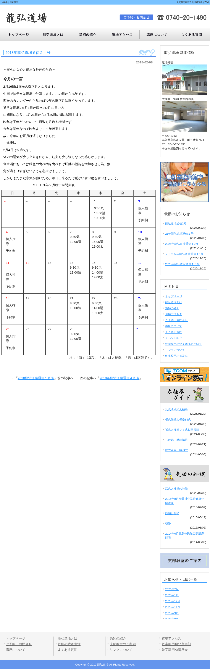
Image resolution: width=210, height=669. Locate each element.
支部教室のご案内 (123, 644)
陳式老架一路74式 (176, 450)
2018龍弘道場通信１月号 (36, 378)
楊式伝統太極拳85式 (178, 419)
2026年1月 (172, 595)
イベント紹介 (173, 338)
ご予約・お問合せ (176, 320)
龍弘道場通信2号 (175, 223)
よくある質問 (157, 34)
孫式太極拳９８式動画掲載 (182, 429)
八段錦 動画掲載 (176, 440)
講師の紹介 (87, 34)
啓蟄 (168, 523)
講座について (191, 34)
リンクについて (175, 349)
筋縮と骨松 (172, 513)
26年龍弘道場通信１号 (179, 233)
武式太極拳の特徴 (176, 488)
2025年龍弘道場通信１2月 (181, 243)
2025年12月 (172, 601)
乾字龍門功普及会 (176, 356)
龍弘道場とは (53, 34)
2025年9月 (172, 613)
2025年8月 (172, 619)
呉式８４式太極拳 (176, 409)
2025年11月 (172, 607)
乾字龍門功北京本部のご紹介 (183, 344)
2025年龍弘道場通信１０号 (182, 264)
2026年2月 (172, 589)
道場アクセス (122, 34)
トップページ (18, 34)
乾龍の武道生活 (69, 644)
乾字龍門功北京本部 (176, 644)
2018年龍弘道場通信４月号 (119, 378)
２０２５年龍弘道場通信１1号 (184, 254)
